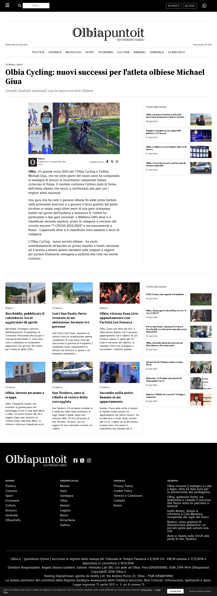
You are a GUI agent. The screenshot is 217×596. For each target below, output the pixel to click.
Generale (157, 52)
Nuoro (64, 515)
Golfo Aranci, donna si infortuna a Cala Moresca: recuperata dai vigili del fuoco (188, 514)
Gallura (65, 525)
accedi (190, 6)
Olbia (63, 501)
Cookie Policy (123, 491)
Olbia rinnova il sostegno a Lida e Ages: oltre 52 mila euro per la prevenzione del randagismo (189, 489)
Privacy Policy (123, 486)
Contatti (119, 501)
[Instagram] (89, 460)
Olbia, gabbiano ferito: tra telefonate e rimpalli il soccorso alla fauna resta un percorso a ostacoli (189, 502)
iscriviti (173, 6)
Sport (89, 52)
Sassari (65, 505)
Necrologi (73, 52)
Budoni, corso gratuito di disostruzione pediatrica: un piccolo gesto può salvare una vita (188, 526)
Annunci (140, 52)
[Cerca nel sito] (36, 6)
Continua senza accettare (200, 591)
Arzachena (67, 520)
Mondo (65, 486)
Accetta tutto (175, 591)
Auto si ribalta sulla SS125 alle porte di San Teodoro (188, 537)
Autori (118, 505)
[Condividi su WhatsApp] (204, 5)
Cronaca (54, 52)
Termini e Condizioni (128, 496)
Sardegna (66, 496)
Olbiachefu (176, 52)
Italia (63, 491)
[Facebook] (75, 460)
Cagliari (65, 510)
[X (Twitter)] (82, 460)
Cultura (123, 52)
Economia (106, 52)
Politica (38, 52)
